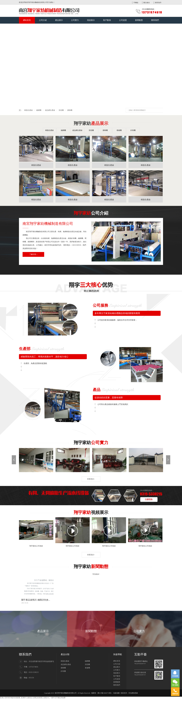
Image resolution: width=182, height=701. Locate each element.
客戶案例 (109, 19)
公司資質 (125, 19)
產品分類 (65, 654)
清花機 (91, 130)
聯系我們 (157, 2)
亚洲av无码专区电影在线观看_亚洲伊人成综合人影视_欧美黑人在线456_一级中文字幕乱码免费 (32, 698)
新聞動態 (141, 19)
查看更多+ (91, 479)
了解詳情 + (33, 254)
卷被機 (119, 130)
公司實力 (77, 19)
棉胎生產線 (49, 130)
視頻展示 (93, 19)
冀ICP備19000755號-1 (104, 693)
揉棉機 (21, 110)
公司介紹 (45, 19)
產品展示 (61, 19)
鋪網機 (63, 130)
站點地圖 (116, 693)
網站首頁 (29, 19)
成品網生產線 (77, 130)
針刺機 (133, 130)
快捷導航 (117, 654)
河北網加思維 (133, 693)
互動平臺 (140, 654)
